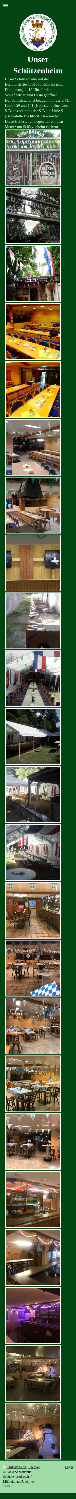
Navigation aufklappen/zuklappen (38, 5)
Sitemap (34, 1467)
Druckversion (15, 1467)
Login (69, 1467)
